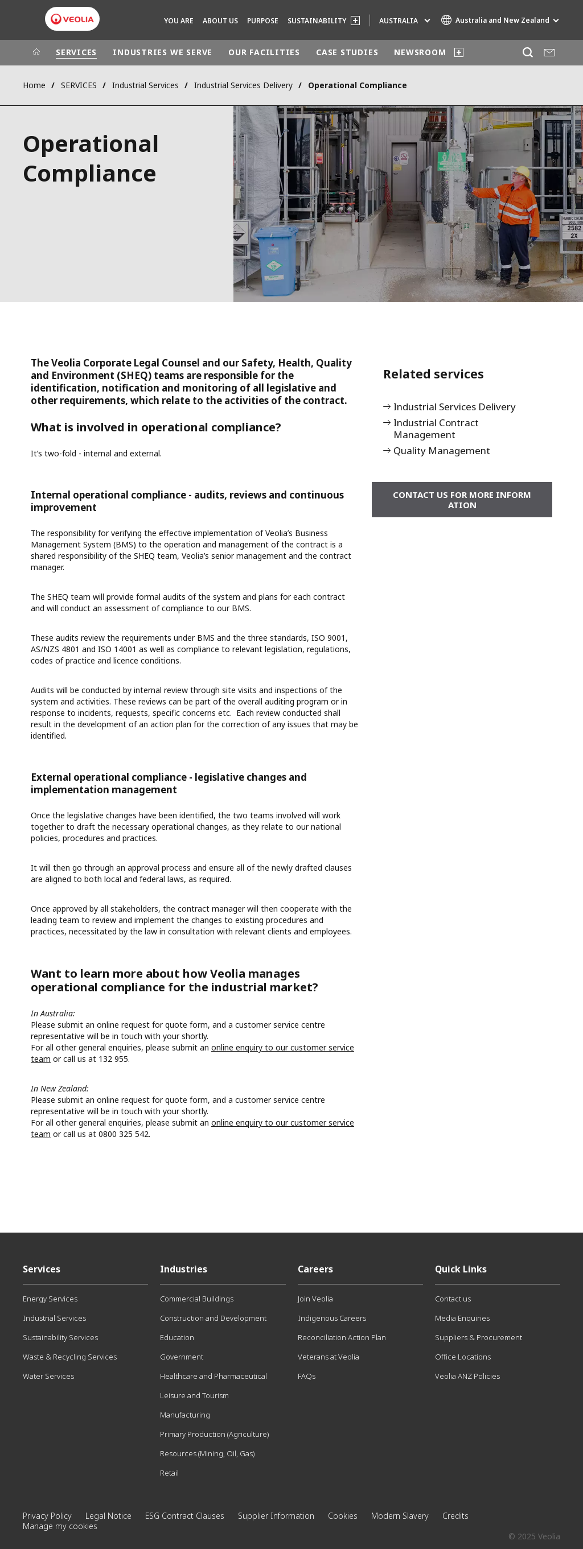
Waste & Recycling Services (70, 1357)
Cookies (343, 1515)
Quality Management (441, 451)
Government (181, 1357)
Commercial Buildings (196, 1298)
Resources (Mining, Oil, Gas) (207, 1453)
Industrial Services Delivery (243, 85)
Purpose (262, 21)
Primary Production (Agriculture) (214, 1434)
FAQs (306, 1376)
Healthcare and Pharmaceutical (213, 1376)
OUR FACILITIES (264, 52)
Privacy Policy (47, 1515)
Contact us (453, 1298)
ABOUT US (220, 21)
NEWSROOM (420, 52)
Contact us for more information (462, 499)
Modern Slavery (400, 1515)
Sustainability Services (60, 1337)
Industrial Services (145, 85)
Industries (183, 1269)
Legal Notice (108, 1515)
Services (41, 1269)
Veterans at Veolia (328, 1357)
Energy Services (50, 1298)
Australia (398, 21)
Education (177, 1337)
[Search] (527, 52)
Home (34, 85)
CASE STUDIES (347, 52)
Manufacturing (185, 1415)
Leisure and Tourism (194, 1395)
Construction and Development (213, 1318)
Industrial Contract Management (436, 429)
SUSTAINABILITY (317, 21)
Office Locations (463, 1357)
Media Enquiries (462, 1318)
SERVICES (76, 52)
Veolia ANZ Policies (467, 1376)
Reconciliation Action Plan (342, 1337)
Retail (169, 1473)
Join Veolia (315, 1298)
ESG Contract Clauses (184, 1515)
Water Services (48, 1376)
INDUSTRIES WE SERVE (162, 52)
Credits (455, 1515)
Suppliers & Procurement (478, 1337)
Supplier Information (276, 1515)
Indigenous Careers (332, 1318)
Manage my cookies (60, 1526)
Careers (315, 1269)
